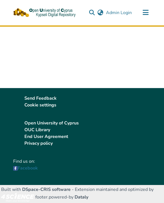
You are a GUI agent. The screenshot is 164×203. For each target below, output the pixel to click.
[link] (17, 197)
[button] (92, 12)
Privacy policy (38, 143)
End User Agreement (46, 136)
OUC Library (37, 130)
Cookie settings (40, 105)
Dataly (81, 197)
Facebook (28, 168)
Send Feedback (40, 98)
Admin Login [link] (119, 13)
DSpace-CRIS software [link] (46, 189)
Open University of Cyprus (51, 123)
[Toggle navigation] (146, 12)
